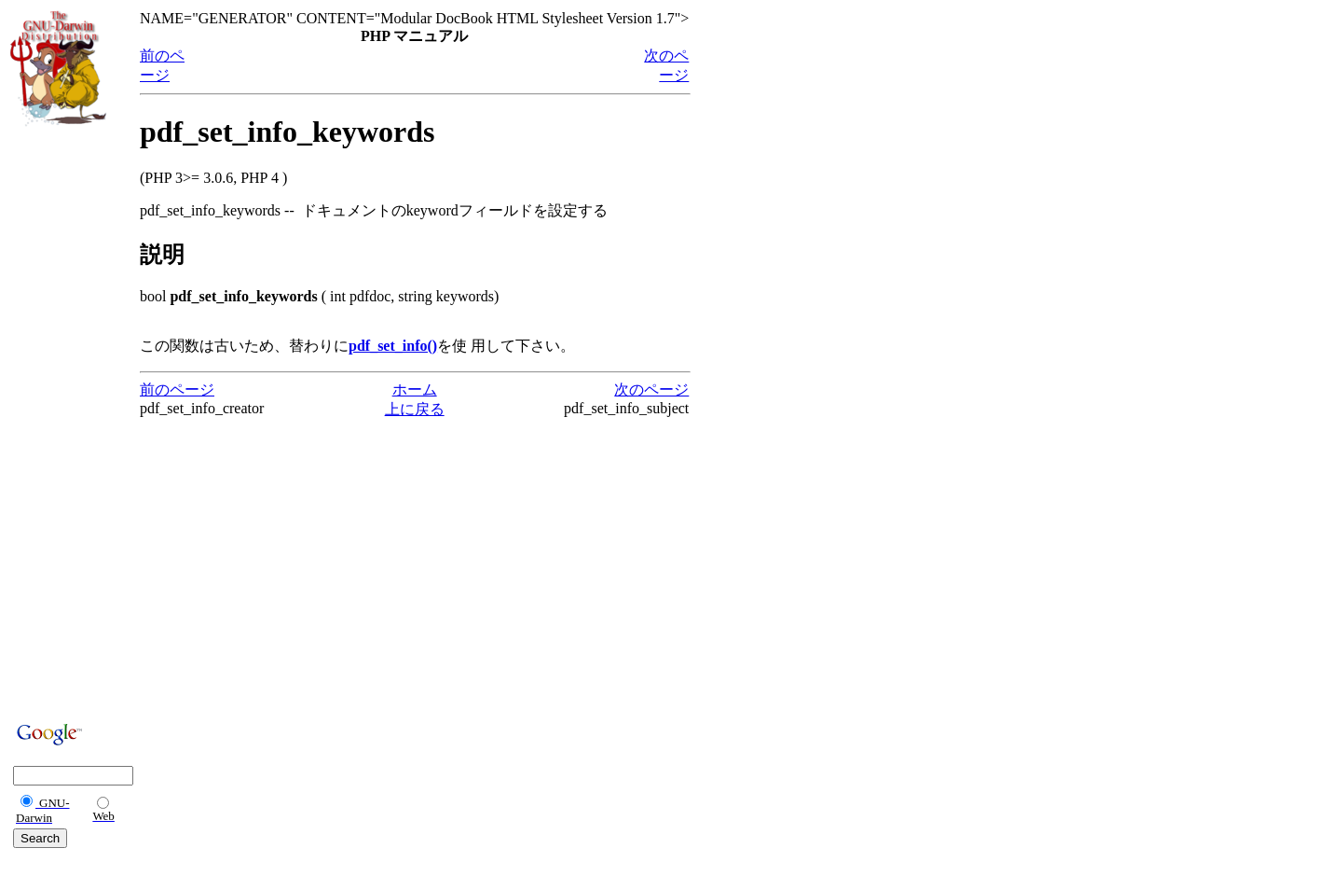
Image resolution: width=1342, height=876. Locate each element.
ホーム (414, 389)
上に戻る (415, 409)
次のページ (651, 389)
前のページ (177, 389)
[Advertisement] (66, 422)
